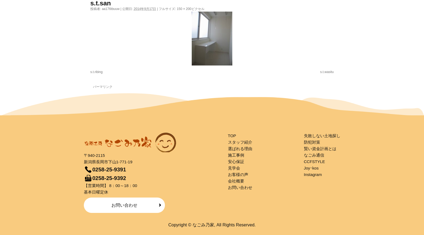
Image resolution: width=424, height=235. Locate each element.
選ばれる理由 (240, 148)
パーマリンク (102, 87)
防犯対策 (312, 142)
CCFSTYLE (314, 161)
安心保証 (236, 161)
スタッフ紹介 (240, 142)
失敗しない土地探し (322, 135)
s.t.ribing (96, 72)
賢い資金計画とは (320, 148)
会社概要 (236, 181)
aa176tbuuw (111, 9)
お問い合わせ (124, 205)
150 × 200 (184, 9)
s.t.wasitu (327, 72)
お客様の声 (238, 174)
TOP (232, 135)
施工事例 (236, 155)
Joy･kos (311, 168)
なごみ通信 (314, 155)
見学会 (234, 168)
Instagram (313, 174)
